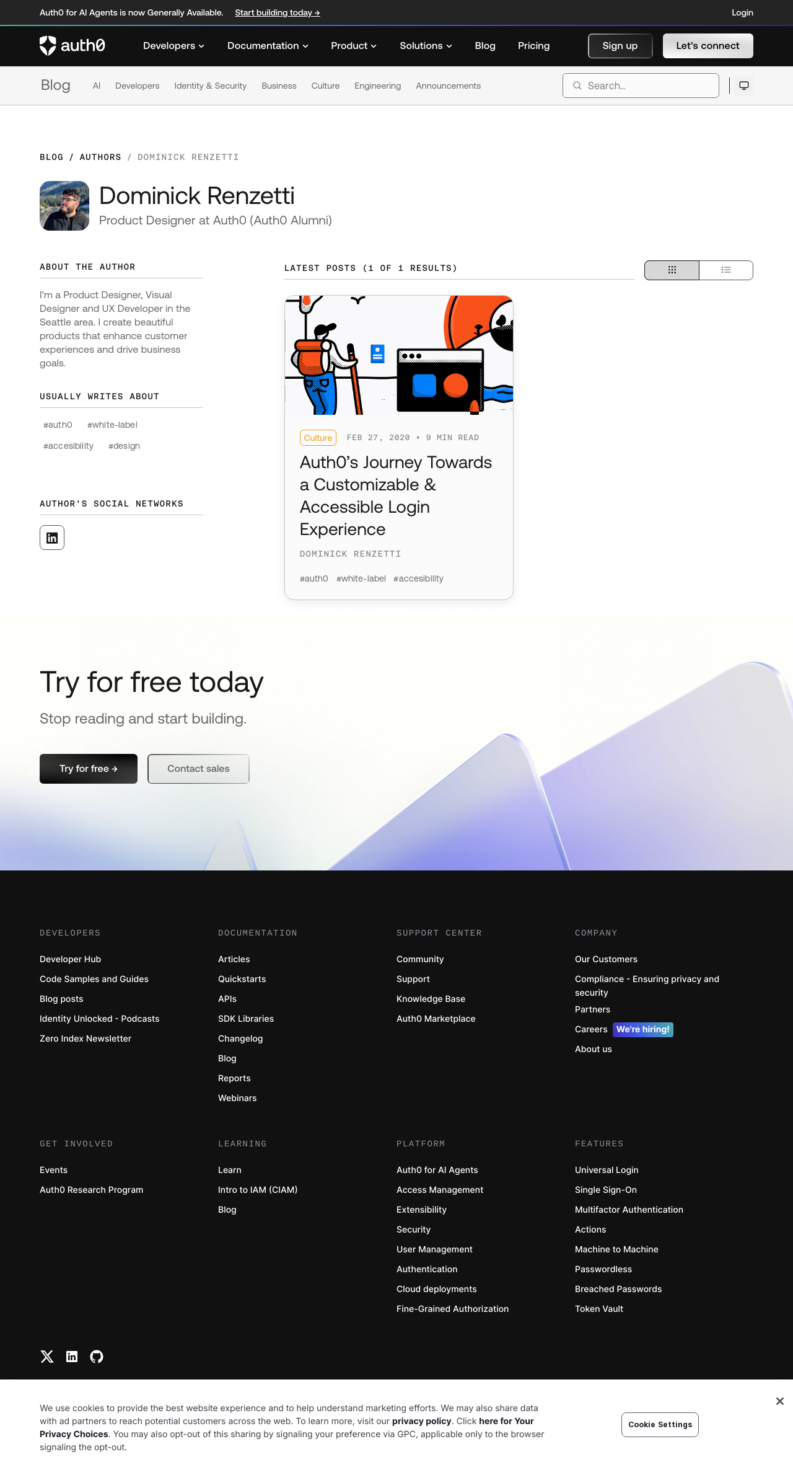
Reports (234, 1078)
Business (278, 86)
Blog (56, 85)
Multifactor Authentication (629, 1210)
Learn (230, 1170)
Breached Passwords (618, 1289)
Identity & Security (211, 86)
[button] (620, 45)
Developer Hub (70, 959)
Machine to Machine (617, 1249)
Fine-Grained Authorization (452, 1309)
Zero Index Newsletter (85, 1039)
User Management (434, 1249)
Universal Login (607, 1170)
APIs (227, 999)
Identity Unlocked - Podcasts (100, 1019)
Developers (137, 86)
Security (413, 1229)
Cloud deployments (436, 1289)
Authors (100, 157)
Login (742, 12)
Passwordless (603, 1269)
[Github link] (96, 1356)
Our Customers (606, 959)
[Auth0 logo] (72, 46)
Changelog (240, 1039)
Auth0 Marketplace (436, 1019)
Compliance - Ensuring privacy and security (647, 986)
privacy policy (422, 1421)
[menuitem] (174, 46)
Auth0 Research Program (91, 1190)
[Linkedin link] (71, 1356)
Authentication (427, 1269)
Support (413, 979)
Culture (326, 86)
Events (54, 1170)
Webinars (237, 1098)
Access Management (439, 1190)
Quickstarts (242, 979)
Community (420, 959)
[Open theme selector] (743, 85)
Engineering (377, 86)
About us (593, 1049)
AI (97, 86)
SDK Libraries (246, 1019)
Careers (624, 1029)
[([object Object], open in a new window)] (52, 537)
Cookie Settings (660, 1424)
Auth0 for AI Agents (437, 1170)
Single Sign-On (606, 1190)
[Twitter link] (47, 1356)
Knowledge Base (430, 999)
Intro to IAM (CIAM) (258, 1190)
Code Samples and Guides (94, 979)
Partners (592, 1009)
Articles (234, 959)
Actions (591, 1229)
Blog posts (62, 999)
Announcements (448, 86)
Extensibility (421, 1210)
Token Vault (599, 1309)
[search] (641, 85)
